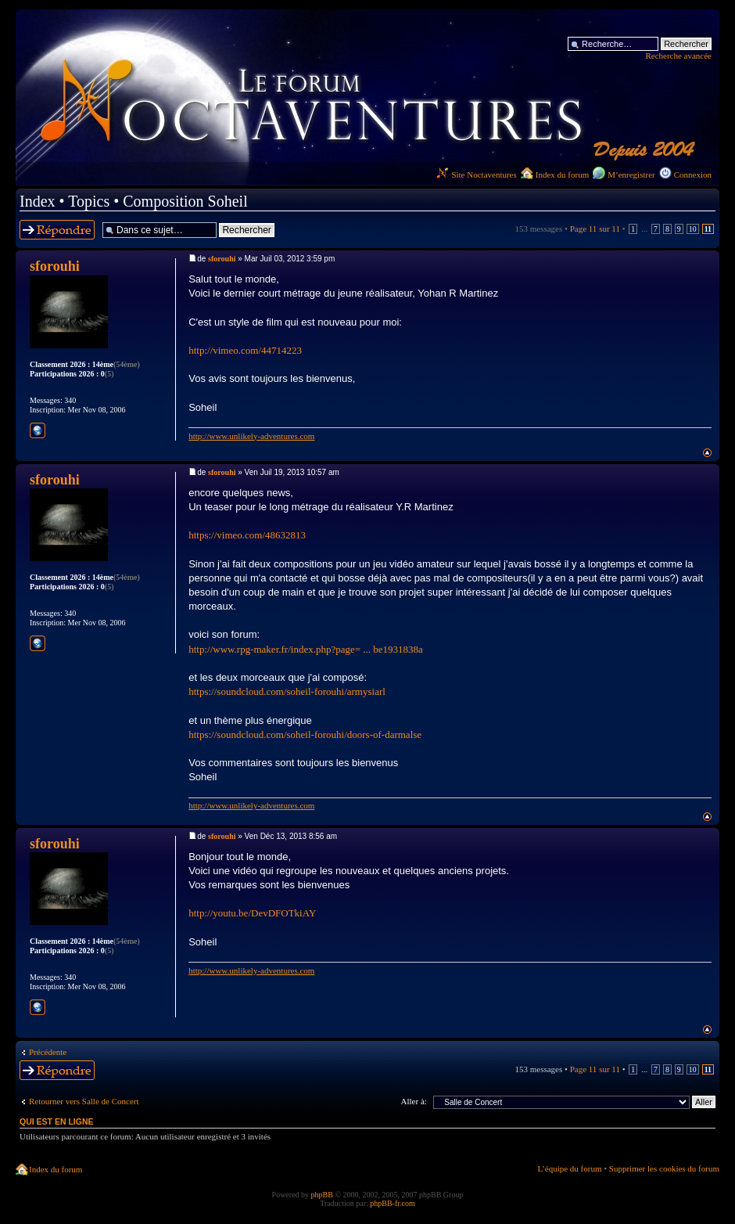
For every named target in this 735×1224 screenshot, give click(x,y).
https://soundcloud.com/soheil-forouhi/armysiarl (286, 691)
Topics (88, 201)
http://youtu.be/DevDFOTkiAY (252, 913)
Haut (707, 452)
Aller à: (414, 1101)
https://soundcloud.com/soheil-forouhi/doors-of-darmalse (304, 734)
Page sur (595, 228)
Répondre (57, 229)
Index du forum (562, 174)
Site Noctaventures (476, 174)
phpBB (322, 1194)
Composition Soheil (185, 201)
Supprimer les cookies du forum (664, 1168)
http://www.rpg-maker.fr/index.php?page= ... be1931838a (305, 649)
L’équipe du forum (569, 1168)
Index (38, 201)
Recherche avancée (678, 55)
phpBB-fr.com (392, 1203)
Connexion (693, 174)
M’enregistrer (631, 174)
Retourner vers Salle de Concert (84, 1101)
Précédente (47, 1052)
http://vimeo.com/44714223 (245, 350)
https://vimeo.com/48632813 (247, 535)
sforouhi (221, 258)
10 (693, 229)
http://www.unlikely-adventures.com (251, 436)
